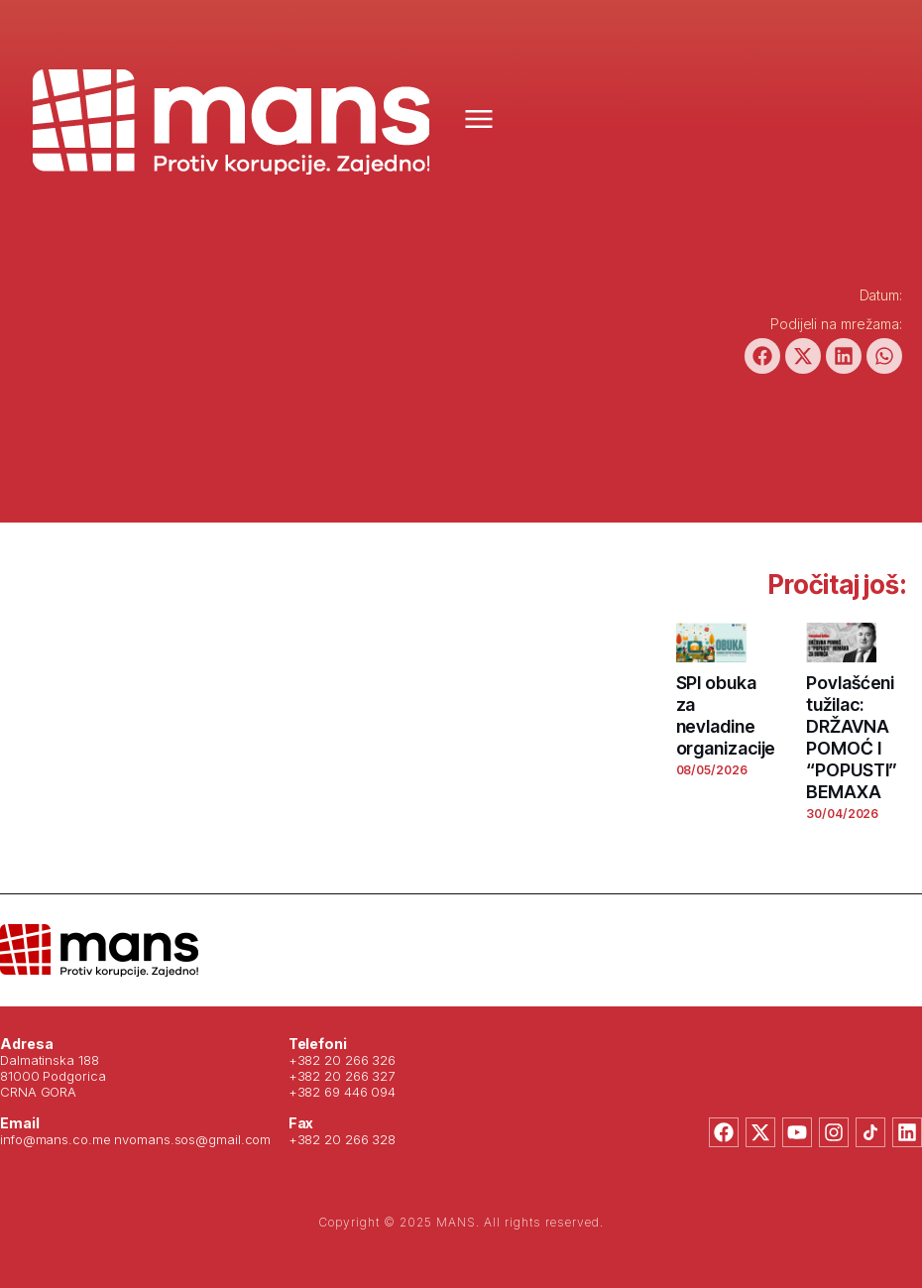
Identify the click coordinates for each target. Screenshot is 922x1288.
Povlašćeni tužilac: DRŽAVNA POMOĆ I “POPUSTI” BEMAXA (851, 737)
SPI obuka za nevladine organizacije (726, 715)
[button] (762, 356)
